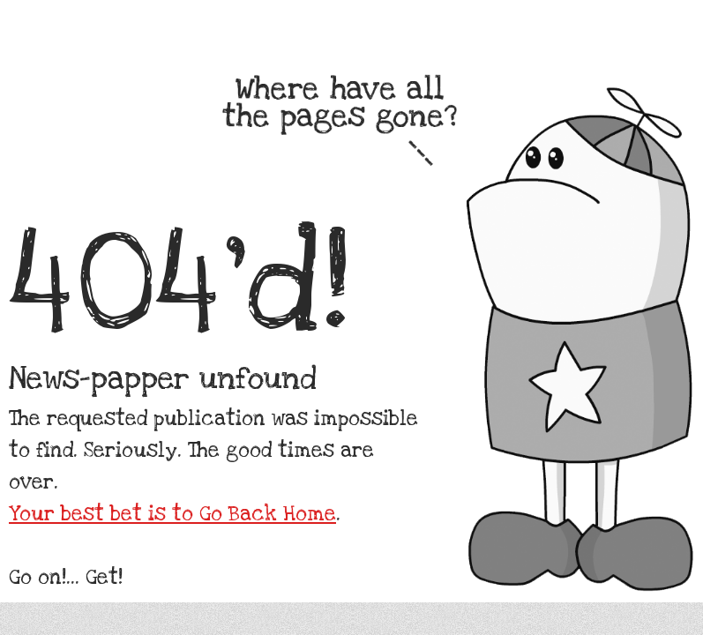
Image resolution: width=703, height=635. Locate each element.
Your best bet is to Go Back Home (172, 514)
